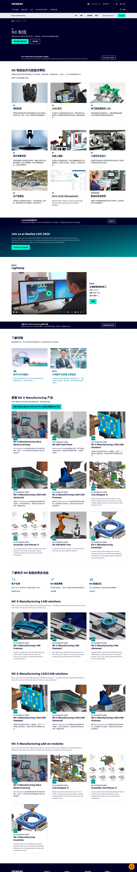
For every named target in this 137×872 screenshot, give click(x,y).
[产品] (18, 21)
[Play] (13, 312)
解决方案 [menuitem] (24, 9)
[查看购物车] (116, 4)
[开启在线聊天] (132, 867)
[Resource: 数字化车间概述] (30, 367)
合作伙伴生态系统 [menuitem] (41, 9)
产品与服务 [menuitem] (15, 9)
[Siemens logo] (17, 4)
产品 (76, 15)
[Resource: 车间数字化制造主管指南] (68, 367)
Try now (121, 15)
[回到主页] (13, 21)
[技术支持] (107, 4)
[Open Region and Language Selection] (94, 4)
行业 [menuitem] (31, 9)
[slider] (39, 312)
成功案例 (89, 15)
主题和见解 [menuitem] (53, 9)
